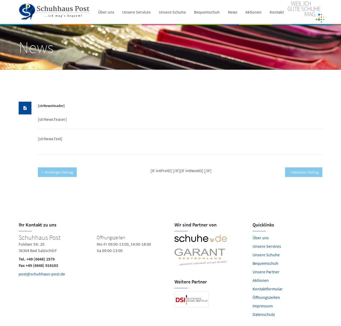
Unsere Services (136, 12)
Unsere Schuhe (172, 12)
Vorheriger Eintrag (57, 172)
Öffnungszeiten (266, 297)
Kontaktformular (268, 288)
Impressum (263, 305)
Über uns (106, 12)
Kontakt (277, 12)
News (232, 12)
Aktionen (253, 12)
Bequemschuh (207, 12)
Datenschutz (264, 314)
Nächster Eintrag (304, 172)
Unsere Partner (266, 271)
